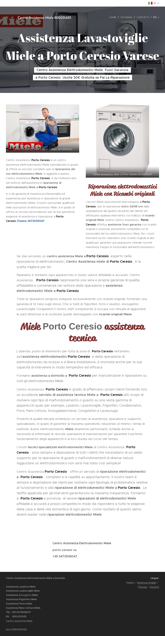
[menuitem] (114, 17)
